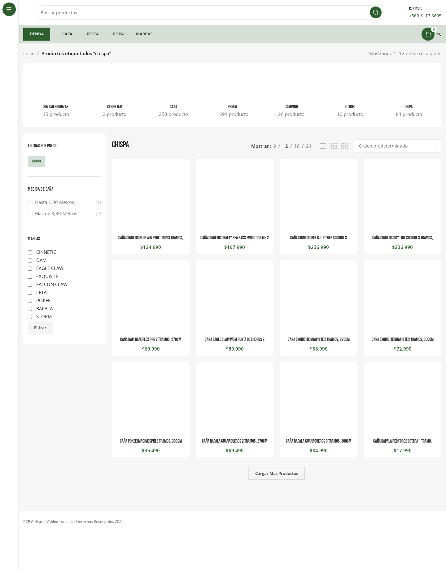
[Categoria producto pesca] (232, 95)
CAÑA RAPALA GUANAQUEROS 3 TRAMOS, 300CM (318, 441)
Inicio (29, 53)
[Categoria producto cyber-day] (114, 95)
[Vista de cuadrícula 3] (333, 146)
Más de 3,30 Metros (56, 213)
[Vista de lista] (323, 146)
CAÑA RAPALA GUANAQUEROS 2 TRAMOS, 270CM (234, 441)
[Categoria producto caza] (173, 95)
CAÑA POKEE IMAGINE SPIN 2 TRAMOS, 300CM (151, 441)
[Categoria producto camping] (291, 95)
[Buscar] (209, 12)
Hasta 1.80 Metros (54, 202)
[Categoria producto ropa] (409, 95)
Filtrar (36, 161)
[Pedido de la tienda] (397, 145)
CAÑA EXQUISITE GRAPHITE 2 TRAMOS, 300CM (403, 339)
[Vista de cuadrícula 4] (344, 146)
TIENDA (36, 34)
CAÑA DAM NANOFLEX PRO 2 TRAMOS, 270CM (150, 339)
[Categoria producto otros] (350, 95)
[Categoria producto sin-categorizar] (55, 95)
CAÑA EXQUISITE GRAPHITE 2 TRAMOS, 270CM (319, 339)
